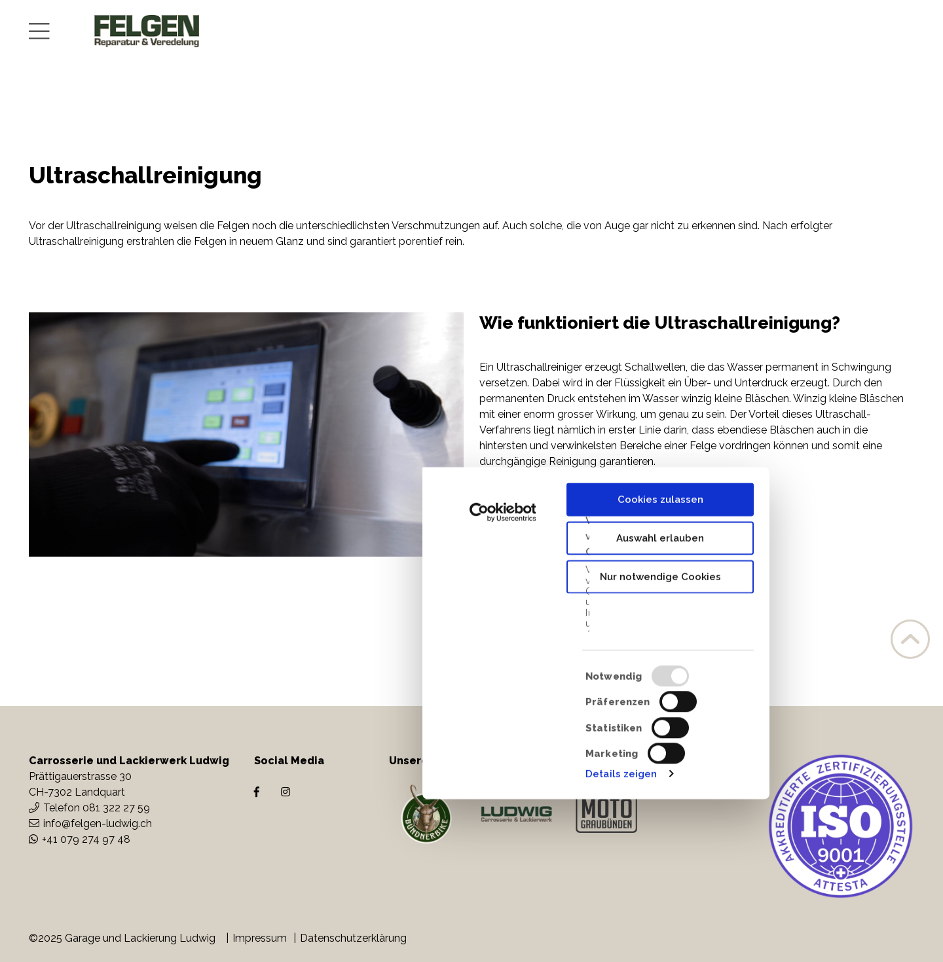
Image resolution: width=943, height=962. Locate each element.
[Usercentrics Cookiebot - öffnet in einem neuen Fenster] (502, 675)
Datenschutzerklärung (353, 938)
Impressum (259, 938)
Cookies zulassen (660, 662)
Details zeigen (621, 936)
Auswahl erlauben (660, 701)
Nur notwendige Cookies (660, 739)
